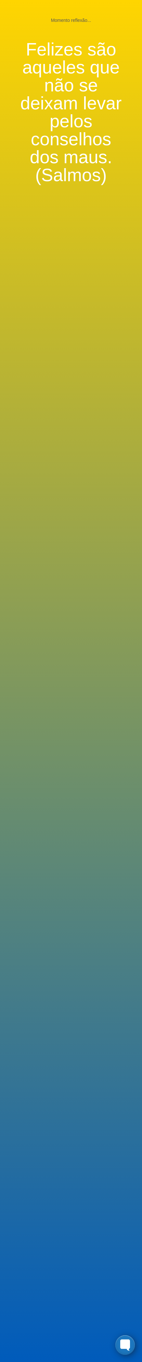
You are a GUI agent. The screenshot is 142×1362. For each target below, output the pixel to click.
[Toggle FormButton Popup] (125, 1345)
